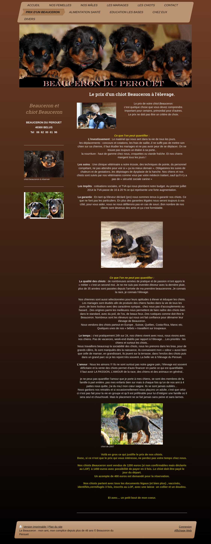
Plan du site (55, 526)
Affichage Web (183, 530)
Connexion (185, 526)
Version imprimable (33, 526)
